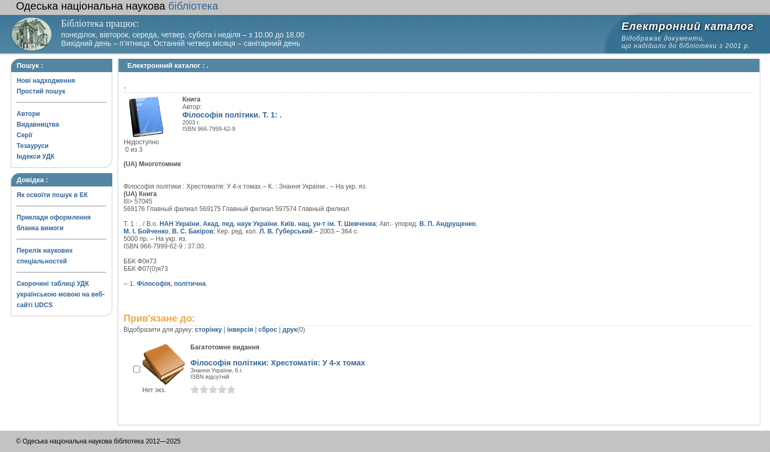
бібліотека (117, 6)
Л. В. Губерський (286, 231)
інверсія (240, 329)
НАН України (179, 224)
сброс (267, 329)
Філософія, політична (171, 283)
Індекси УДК (36, 156)
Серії (24, 135)
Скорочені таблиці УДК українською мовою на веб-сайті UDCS (61, 294)
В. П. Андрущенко (447, 224)
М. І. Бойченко (146, 231)
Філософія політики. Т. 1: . (232, 115)
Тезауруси (33, 146)
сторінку (208, 329)
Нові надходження (46, 80)
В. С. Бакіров (192, 231)
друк (289, 329)
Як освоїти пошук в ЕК (52, 195)
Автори (28, 114)
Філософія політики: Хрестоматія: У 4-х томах (277, 363)
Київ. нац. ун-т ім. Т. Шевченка (328, 224)
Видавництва (38, 124)
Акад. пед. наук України (240, 224)
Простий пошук (41, 91)
